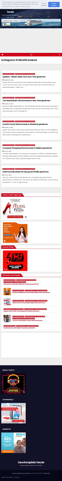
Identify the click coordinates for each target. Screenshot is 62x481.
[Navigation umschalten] (31, 54)
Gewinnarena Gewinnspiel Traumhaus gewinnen (19, 328)
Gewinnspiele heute (31, 462)
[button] (59, 54)
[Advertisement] (31, 40)
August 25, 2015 (8, 79)
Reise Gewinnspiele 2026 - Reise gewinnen (25, 73)
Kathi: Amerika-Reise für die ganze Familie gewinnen (26, 172)
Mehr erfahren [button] (26, 6)
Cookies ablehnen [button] (43, 4)
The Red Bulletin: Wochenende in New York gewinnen (26, 100)
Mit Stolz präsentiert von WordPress (21, 473)
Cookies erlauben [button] (53, 4)
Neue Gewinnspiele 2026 (8, 73)
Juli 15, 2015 (7, 174)
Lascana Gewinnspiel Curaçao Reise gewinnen (27, 320)
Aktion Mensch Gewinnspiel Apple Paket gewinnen (28, 302)
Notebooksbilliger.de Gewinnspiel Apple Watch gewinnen (31, 292)
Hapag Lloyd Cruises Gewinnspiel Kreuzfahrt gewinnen (21, 311)
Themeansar (47, 473)
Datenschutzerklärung (7, 477)
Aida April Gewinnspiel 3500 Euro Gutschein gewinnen (21, 284)
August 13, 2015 (8, 103)
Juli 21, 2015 (7, 151)
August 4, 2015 (8, 127)
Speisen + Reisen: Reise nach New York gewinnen (24, 77)
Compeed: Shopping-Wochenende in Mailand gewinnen (27, 148)
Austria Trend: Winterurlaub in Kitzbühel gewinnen (25, 124)
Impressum (17, 477)
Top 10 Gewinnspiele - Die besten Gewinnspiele (15, 282)
